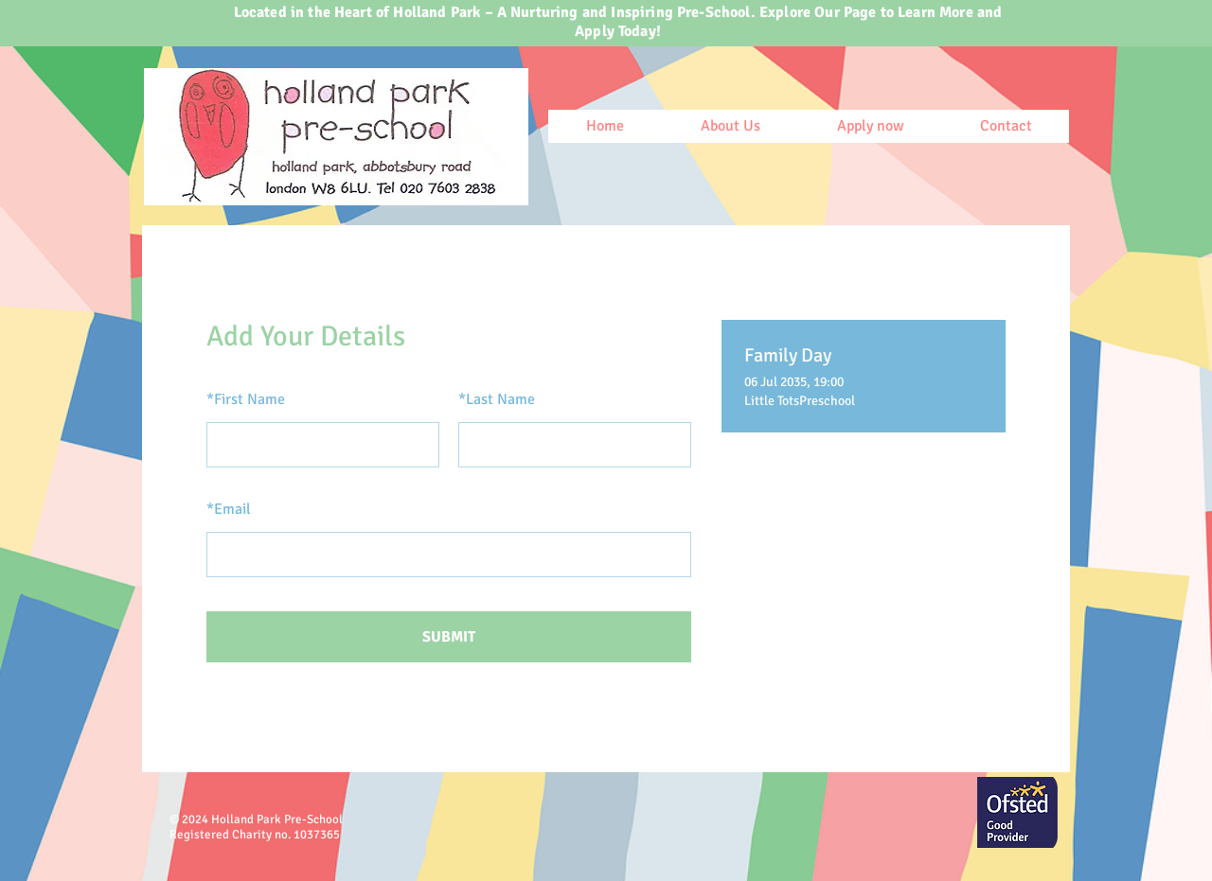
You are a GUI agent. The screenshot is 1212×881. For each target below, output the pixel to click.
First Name (245, 399)
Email (228, 509)
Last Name (496, 399)
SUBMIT (448, 636)
